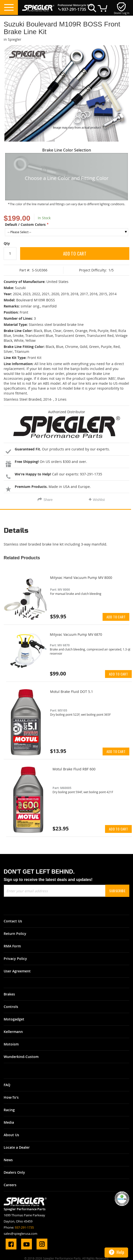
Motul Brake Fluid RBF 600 (74, 769)
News (8, 1160)
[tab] (66, 532)
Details (16, 531)
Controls (11, 1006)
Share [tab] (48, 500)
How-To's (11, 1097)
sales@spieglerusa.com (20, 1233)
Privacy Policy (15, 958)
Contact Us (13, 921)
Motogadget (14, 1019)
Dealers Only (14, 1172)
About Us (11, 1135)
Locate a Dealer (17, 1147)
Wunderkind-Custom (21, 1056)
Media (9, 1122)
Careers (10, 1185)
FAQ (7, 1084)
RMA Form (12, 946)
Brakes (9, 994)
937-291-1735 (74, 9)
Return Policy (15, 933)
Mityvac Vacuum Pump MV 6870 (76, 634)
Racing (9, 1109)
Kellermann (13, 1031)
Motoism (11, 1044)
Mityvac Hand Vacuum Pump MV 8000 (81, 577)
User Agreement (17, 971)
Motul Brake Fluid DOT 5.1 (71, 691)
